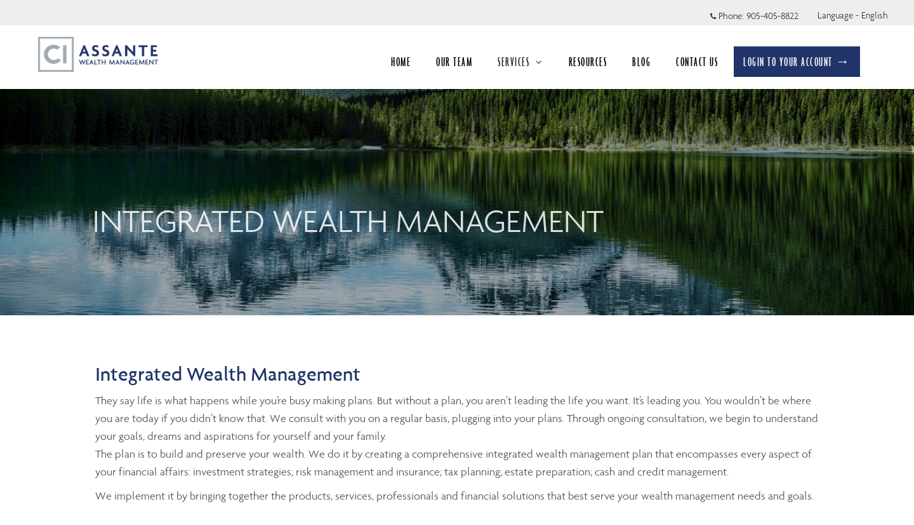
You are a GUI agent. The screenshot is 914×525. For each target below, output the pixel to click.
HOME (401, 61)
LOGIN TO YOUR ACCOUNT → (797, 61)
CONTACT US (697, 61)
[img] (457, 157)
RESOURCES (588, 61)
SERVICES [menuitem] (520, 61)
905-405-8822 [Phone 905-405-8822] (772, 16)
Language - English (853, 15)
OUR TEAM (454, 61)
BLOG (641, 61)
